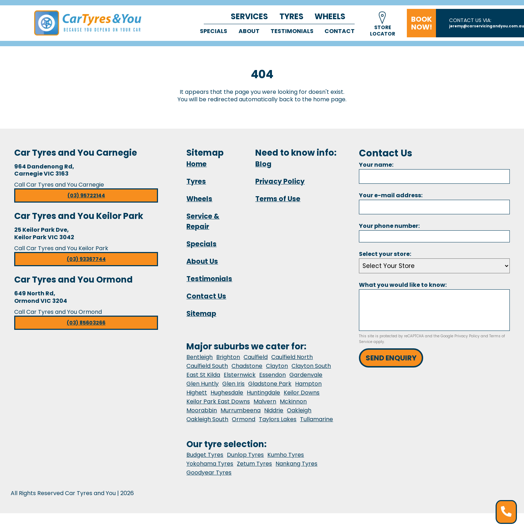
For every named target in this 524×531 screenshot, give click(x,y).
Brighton (228, 357)
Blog (263, 164)
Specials (213, 31)
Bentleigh (199, 357)
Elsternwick (240, 375)
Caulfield (256, 357)
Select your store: (385, 254)
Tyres (291, 16)
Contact (339, 31)
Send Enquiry (391, 358)
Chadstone (246, 366)
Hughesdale (227, 392)
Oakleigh (299, 410)
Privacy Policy (280, 181)
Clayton (277, 366)
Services (249, 16)
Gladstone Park (269, 384)
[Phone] (434, 236)
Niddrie (273, 410)
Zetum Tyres (254, 464)
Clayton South (311, 366)
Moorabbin (201, 410)
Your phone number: (389, 226)
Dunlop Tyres (245, 455)
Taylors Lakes (277, 419)
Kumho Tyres (285, 455)
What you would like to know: (403, 285)
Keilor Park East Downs (218, 401)
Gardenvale (305, 375)
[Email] (434, 207)
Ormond (243, 419)
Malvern (264, 401)
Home (196, 164)
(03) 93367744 (86, 259)
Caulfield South (207, 366)
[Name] (434, 176)
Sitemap (201, 313)
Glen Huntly (202, 384)
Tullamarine (316, 419)
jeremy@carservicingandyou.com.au (486, 26)
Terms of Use (277, 199)
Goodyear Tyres (208, 472)
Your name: (376, 165)
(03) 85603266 (86, 322)
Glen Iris (233, 384)
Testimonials (292, 31)
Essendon (272, 375)
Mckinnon (293, 401)
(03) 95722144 (86, 195)
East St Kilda (203, 375)
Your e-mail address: (390, 195)
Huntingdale (263, 392)
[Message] (434, 310)
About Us (202, 261)
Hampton (308, 384)
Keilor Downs (302, 392)
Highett (196, 392)
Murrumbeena (240, 410)
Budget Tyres (204, 455)
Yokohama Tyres (209, 464)
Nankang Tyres (296, 464)
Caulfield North (292, 357)
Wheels (330, 16)
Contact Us (206, 296)
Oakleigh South (207, 419)
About (249, 31)
